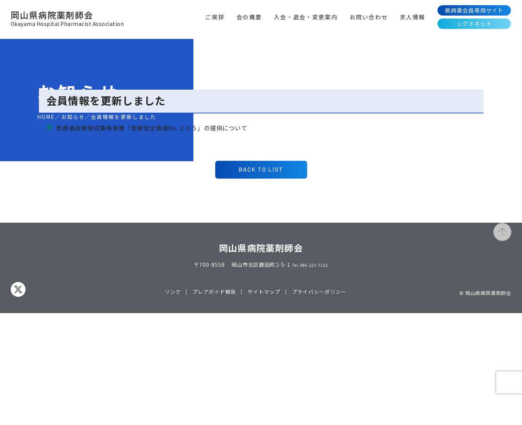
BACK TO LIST (261, 280)
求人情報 (412, 17)
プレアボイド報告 (214, 403)
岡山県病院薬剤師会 (67, 20)
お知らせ (73, 116)
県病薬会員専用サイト (474, 10)
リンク (172, 403)
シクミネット (474, 23)
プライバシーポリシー (319, 403)
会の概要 (249, 17)
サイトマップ (263, 403)
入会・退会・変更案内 (306, 17)
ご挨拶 (215, 17)
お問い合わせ (369, 17)
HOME (46, 116)
